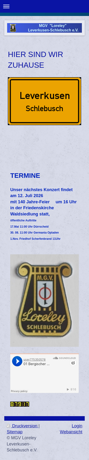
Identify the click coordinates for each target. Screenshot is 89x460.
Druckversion (22, 426)
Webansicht (71, 431)
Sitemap (15, 431)
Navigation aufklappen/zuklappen (44, 6)
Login (77, 426)
